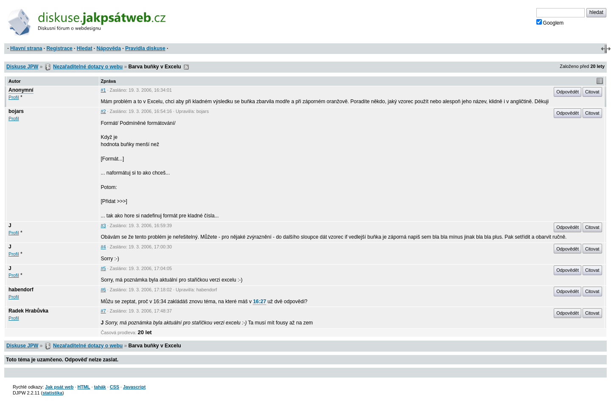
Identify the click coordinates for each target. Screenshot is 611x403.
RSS (186, 67)
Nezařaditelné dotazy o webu (88, 67)
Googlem (550, 22)
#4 (103, 246)
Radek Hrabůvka (28, 311)
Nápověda (109, 48)
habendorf (21, 290)
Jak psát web (59, 386)
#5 (103, 268)
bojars (16, 111)
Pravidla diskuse (145, 48)
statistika (52, 392)
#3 (103, 225)
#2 (103, 111)
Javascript (134, 386)
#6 (103, 289)
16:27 (259, 301)
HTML (83, 386)
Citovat (592, 91)
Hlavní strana (26, 48)
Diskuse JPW (22, 67)
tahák (100, 386)
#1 (103, 90)
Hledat (84, 48)
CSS (114, 386)
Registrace (59, 48)
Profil (13, 97)
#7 (103, 310)
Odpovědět (567, 91)
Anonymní (21, 90)
